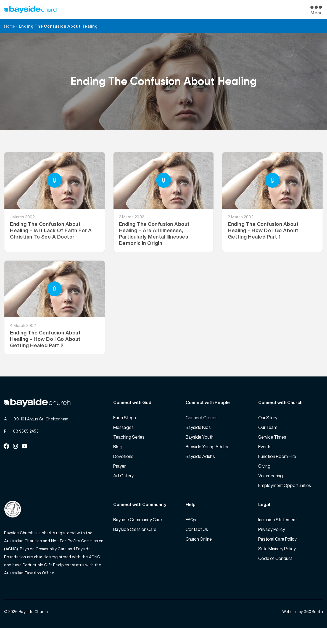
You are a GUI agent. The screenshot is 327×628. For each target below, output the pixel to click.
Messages (123, 427)
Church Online (199, 539)
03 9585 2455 (26, 431)
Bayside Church (33, 611)
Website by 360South (302, 611)
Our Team (267, 427)
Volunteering (270, 475)
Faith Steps (124, 417)
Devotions (123, 456)
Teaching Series (128, 437)
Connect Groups (202, 417)
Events (264, 446)
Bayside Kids (198, 427)
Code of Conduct (275, 558)
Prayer (119, 466)
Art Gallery (123, 475)
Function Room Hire (277, 456)
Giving (264, 466)
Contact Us (197, 529)
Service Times (272, 437)
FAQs (191, 519)
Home (9, 26)
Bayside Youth (199, 437)
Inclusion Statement (277, 519)
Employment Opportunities (284, 485)
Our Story (267, 417)
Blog (117, 446)
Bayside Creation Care (134, 529)
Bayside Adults (200, 456)
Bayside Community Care (137, 519)
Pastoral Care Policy (277, 539)
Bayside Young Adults (207, 446)
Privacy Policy (271, 529)
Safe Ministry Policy (277, 548)
